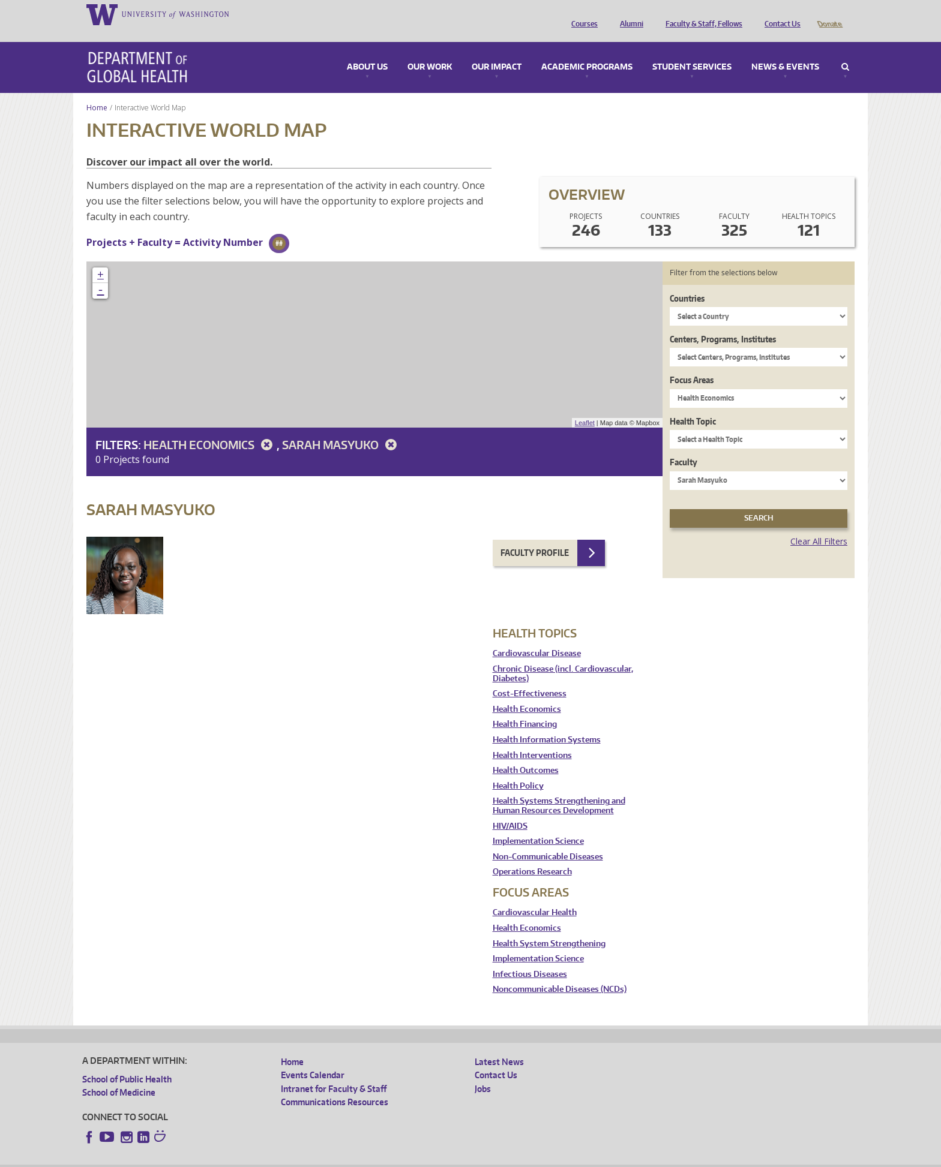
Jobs (483, 1072)
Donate (829, 13)
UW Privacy (241, 1157)
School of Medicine (118, 1075)
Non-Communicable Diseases (548, 839)
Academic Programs (587, 50)
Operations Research (532, 854)
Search (845, 50)
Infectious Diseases (530, 957)
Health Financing (525, 707)
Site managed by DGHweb (361, 1157)
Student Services (692, 50)
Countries (687, 281)
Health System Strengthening (549, 926)
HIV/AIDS (510, 809)
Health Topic (693, 404)
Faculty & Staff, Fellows (701, 13)
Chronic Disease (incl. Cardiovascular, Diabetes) (563, 657)
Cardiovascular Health (535, 895)
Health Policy (518, 769)
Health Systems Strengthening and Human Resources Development (559, 789)
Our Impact (497, 50)
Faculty (683, 445)
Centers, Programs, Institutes (723, 322)
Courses (581, 13)
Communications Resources (334, 1085)
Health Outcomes (526, 753)
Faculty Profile (535, 536)
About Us (367, 50)
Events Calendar (312, 1058)
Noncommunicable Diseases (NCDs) (560, 972)
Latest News (499, 1045)
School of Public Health (127, 1062)
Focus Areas (692, 363)
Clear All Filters (818, 524)
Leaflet (585, 406)
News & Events (785, 50)
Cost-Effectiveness (530, 676)
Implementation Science (538, 824)
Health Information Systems (547, 722)
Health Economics (210, 428)
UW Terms (290, 1157)
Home (96, 91)
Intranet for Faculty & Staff (333, 1072)
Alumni (628, 13)
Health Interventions (532, 738)
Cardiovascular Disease (537, 636)
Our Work (429, 50)
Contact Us (780, 13)
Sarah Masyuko (341, 428)
